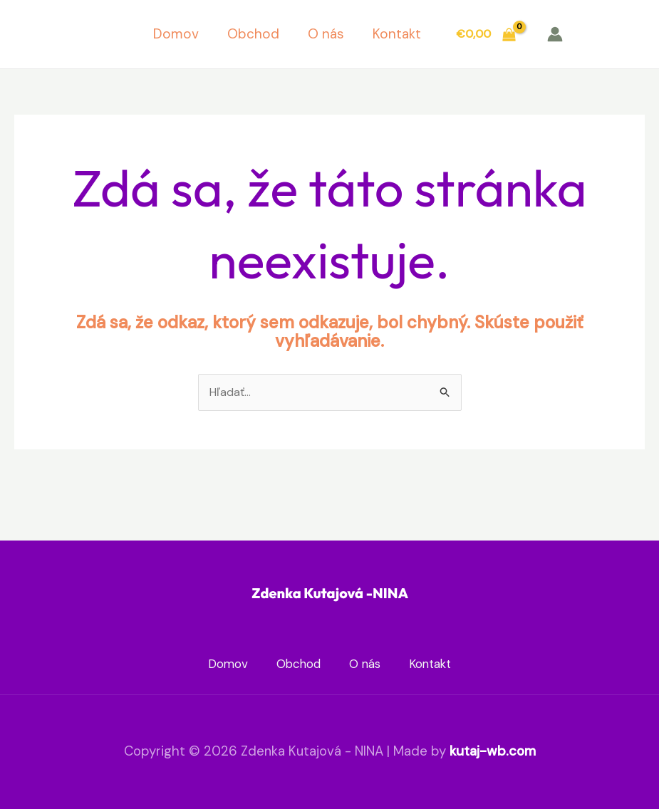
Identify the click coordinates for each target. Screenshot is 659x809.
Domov (176, 34)
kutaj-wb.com (493, 751)
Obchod (253, 34)
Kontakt (397, 34)
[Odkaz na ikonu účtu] (555, 34)
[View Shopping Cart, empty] (486, 34)
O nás (326, 34)
